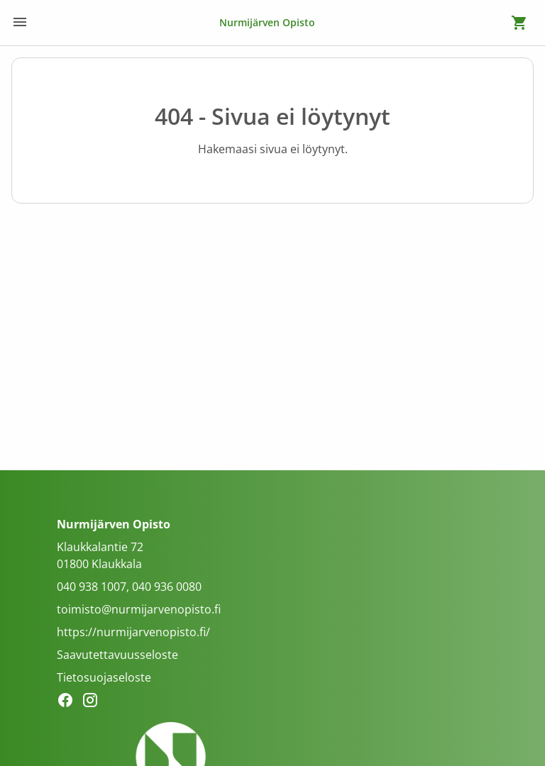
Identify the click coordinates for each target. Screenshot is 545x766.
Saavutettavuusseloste (117, 654)
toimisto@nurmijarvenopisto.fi (139, 609)
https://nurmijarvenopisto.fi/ (133, 632)
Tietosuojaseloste (104, 677)
